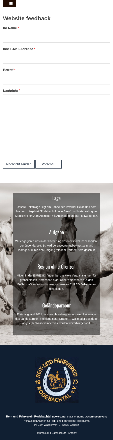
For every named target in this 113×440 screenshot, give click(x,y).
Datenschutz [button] (59, 432)
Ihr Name (10, 28)
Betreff (8, 70)
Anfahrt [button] (72, 432)
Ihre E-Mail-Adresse (18, 49)
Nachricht (10, 91)
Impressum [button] (42, 432)
